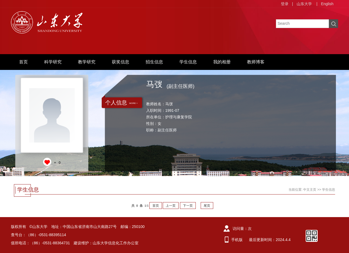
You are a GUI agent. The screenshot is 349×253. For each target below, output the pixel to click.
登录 (284, 4)
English (327, 4)
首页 (23, 62)
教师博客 (255, 62)
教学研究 (86, 62)
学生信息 (188, 62)
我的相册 (222, 62)
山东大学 (304, 4)
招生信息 (154, 62)
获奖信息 (120, 62)
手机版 (237, 239)
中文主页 (309, 190)
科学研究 (53, 62)
